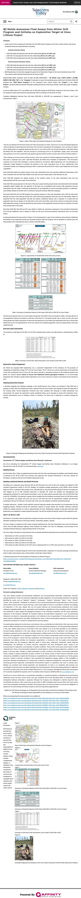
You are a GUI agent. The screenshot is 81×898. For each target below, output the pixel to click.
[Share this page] (76, 21)
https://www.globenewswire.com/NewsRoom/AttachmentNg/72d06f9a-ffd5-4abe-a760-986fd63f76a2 (35, 705)
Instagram (41, 588)
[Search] (58, 21)
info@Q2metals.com (14, 581)
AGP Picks (5, 2)
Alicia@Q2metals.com (10, 573)
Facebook (31, 588)
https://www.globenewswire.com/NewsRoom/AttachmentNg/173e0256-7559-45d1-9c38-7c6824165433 (35, 700)
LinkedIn (24, 588)
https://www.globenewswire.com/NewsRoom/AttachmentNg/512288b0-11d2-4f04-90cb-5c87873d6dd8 (36, 707)
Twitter (19, 588)
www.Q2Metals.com (9, 585)
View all (77, 2)
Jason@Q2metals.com (36, 573)
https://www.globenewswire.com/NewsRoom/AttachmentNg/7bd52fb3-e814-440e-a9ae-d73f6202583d (36, 703)
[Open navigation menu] (7, 21)
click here (40, 466)
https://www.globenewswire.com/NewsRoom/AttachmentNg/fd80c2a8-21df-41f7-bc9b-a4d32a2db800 (36, 698)
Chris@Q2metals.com (59, 573)
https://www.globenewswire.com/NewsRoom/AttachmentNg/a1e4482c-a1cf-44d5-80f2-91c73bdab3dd (36, 709)
